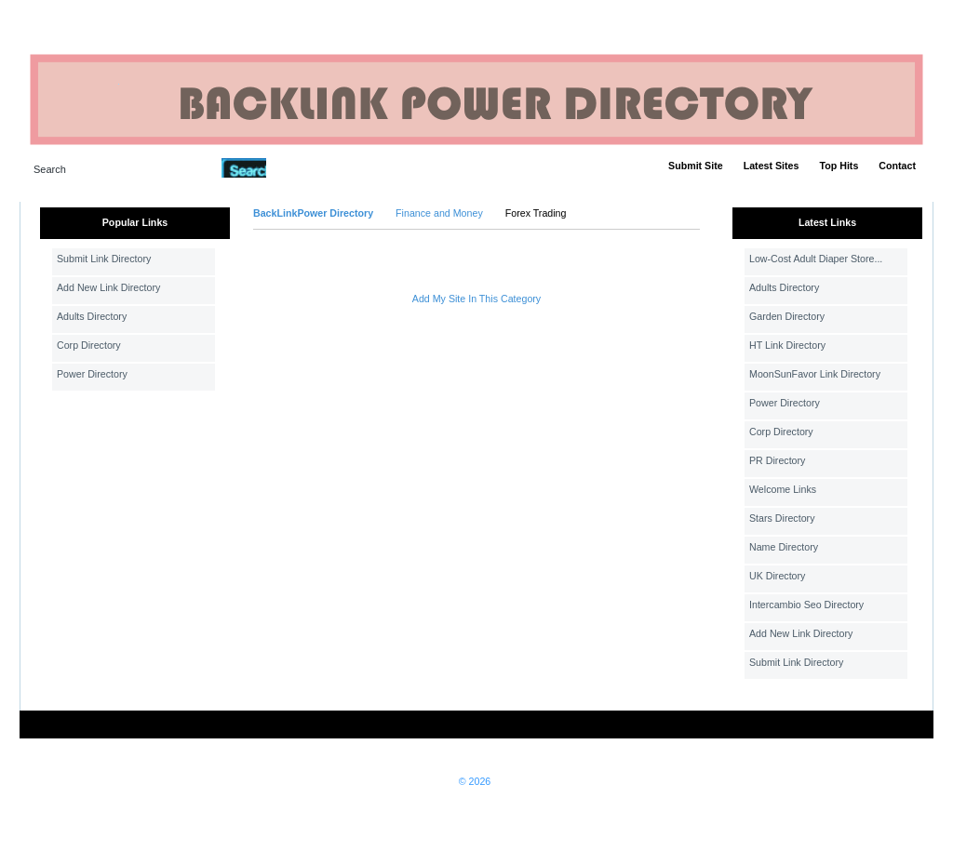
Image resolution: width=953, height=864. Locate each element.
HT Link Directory (787, 345)
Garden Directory (787, 316)
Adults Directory (92, 316)
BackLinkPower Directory (313, 213)
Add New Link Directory (108, 287)
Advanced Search (314, 167)
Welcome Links (782, 489)
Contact (897, 165)
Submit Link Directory (104, 258)
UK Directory (777, 575)
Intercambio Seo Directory (806, 604)
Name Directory (783, 546)
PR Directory (777, 460)
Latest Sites (771, 165)
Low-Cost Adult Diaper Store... (815, 258)
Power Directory (92, 373)
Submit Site (695, 165)
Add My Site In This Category (476, 298)
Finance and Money (439, 213)
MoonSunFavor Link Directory (814, 373)
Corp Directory (89, 345)
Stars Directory (781, 518)
